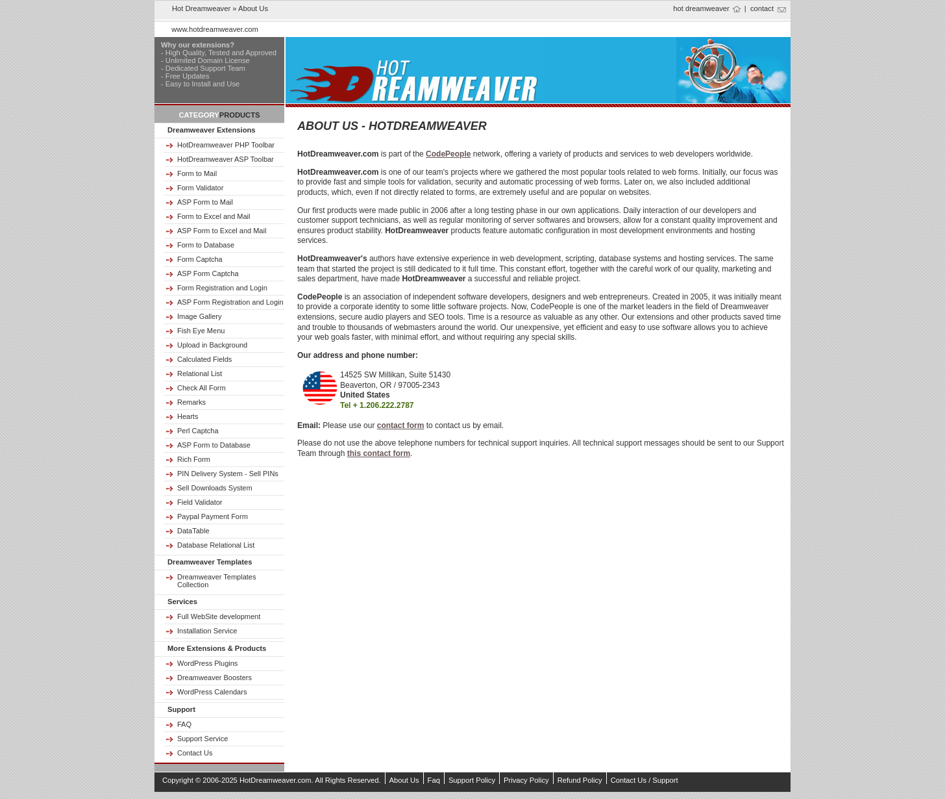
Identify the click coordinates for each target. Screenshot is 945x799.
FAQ (184, 724)
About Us (404, 780)
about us (253, 8)
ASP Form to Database (214, 445)
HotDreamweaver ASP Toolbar (225, 159)
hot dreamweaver (701, 8)
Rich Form (193, 459)
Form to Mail (197, 173)
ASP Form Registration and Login (230, 302)
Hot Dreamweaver (201, 8)
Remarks (191, 402)
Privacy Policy (526, 780)
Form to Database (205, 245)
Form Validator (200, 188)
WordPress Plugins (207, 663)
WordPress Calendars (212, 692)
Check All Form (201, 388)
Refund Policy (580, 780)
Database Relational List (215, 545)
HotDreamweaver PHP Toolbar (226, 145)
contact (762, 8)
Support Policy (471, 780)
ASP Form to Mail (205, 202)
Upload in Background (212, 345)
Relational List (199, 373)
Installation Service (207, 631)
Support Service (202, 738)
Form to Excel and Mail (213, 216)
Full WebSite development (218, 616)
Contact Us (194, 753)
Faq (434, 780)
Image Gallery (199, 316)
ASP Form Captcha (208, 273)
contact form (400, 425)
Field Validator (200, 502)
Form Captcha (200, 259)
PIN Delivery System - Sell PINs (227, 473)
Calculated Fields (204, 359)
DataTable (193, 531)
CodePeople (448, 154)
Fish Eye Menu (201, 331)
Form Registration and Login (222, 288)
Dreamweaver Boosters (214, 677)
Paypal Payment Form (212, 516)
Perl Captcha (198, 431)
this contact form (378, 453)
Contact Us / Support (644, 780)
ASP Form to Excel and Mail (221, 231)
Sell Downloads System (214, 488)
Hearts (187, 416)
